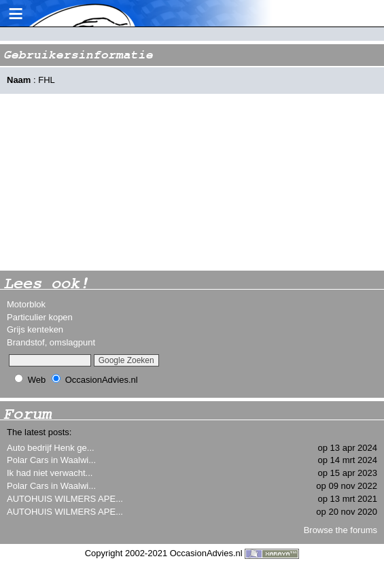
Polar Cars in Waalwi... (51, 460)
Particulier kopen (40, 317)
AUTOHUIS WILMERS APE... (65, 499)
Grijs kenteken (35, 329)
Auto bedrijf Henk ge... (50, 448)
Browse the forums (340, 530)
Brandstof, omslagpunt (51, 342)
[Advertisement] (102, 182)
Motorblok (26, 304)
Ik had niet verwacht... (49, 473)
